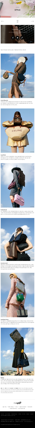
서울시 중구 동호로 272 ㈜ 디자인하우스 (7, 419)
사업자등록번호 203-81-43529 (26, 419)
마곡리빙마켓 (30, 406)
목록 (17, 21)
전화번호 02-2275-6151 (19, 421)
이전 (2, 21)
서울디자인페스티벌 (13, 408)
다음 (32, 21)
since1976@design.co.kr (28, 421)
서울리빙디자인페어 (22, 406)
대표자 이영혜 (17, 419)
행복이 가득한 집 (11, 406)
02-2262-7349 (13, 415)
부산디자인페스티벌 (21, 408)
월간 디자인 (5, 406)
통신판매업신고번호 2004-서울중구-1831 (7, 421)
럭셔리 (16, 406)
